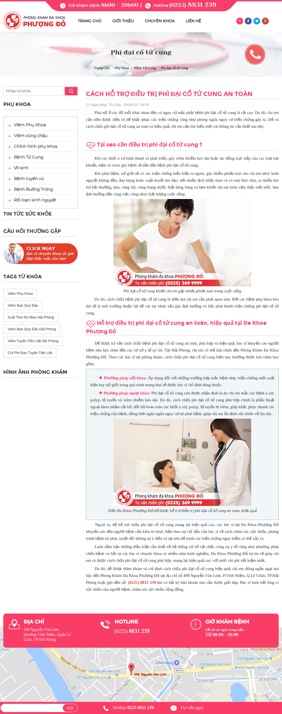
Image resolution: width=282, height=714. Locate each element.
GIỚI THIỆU (123, 20)
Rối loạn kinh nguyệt (35, 200)
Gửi (70, 708)
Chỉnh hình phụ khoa (35, 146)
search (71, 91)
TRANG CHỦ (89, 20)
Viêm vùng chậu (30, 135)
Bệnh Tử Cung (28, 157)
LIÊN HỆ (193, 20)
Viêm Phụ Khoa (30, 124)
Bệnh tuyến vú (29, 178)
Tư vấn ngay (192, 707)
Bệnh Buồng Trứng (33, 189)
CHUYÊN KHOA (160, 20)
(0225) (192, 5)
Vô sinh (21, 167)
